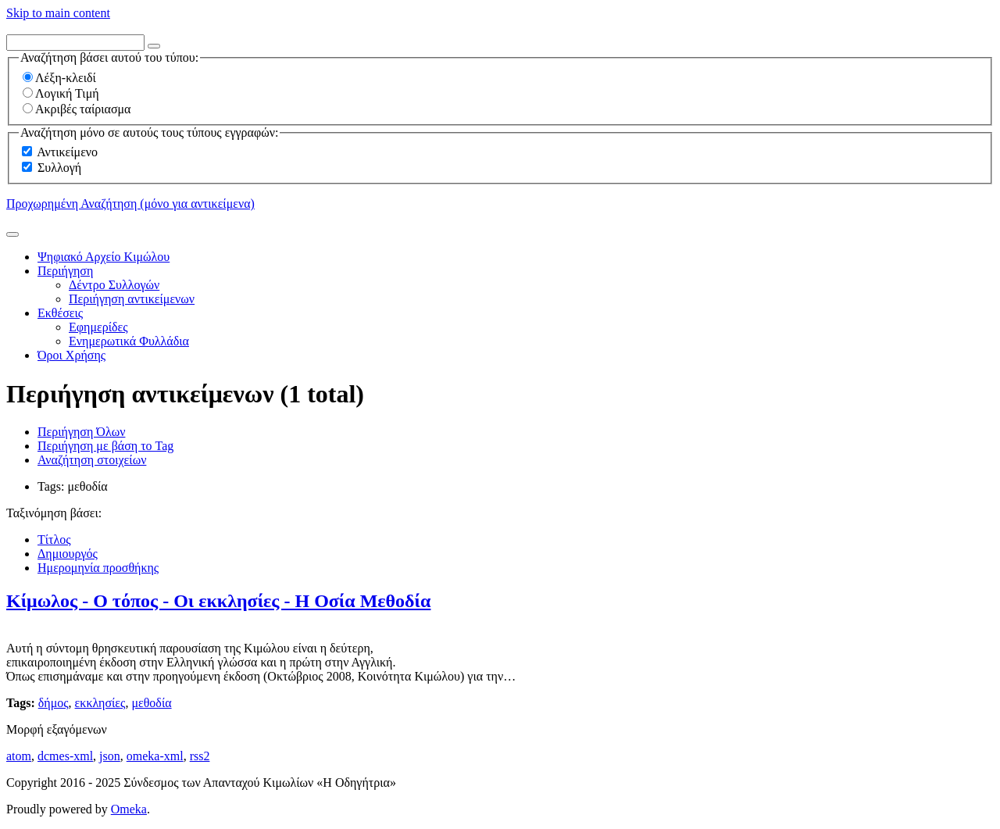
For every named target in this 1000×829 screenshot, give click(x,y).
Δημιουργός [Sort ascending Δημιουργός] (68, 553)
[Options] (154, 46)
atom (18, 756)
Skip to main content (58, 13)
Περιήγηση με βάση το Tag (105, 445)
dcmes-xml (65, 756)
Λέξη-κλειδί (59, 77)
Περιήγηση (65, 270)
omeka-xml (155, 756)
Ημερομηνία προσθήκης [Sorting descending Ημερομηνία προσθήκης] (98, 567)
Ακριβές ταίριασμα (76, 109)
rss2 (200, 756)
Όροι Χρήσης (71, 355)
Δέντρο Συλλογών (114, 284)
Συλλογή (59, 167)
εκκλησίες (100, 702)
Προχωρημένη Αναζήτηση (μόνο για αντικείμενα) (130, 203)
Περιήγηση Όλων (81, 431)
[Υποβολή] (12, 234)
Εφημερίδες (98, 327)
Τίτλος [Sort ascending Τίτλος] (54, 539)
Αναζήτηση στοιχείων (92, 459)
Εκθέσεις (60, 313)
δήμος (53, 702)
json (109, 756)
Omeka (129, 809)
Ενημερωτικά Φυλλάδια (129, 341)
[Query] (75, 42)
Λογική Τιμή (61, 93)
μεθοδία (151, 702)
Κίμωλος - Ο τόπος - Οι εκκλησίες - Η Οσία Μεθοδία (218, 601)
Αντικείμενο (67, 152)
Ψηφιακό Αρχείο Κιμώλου (104, 256)
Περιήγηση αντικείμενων (132, 299)
